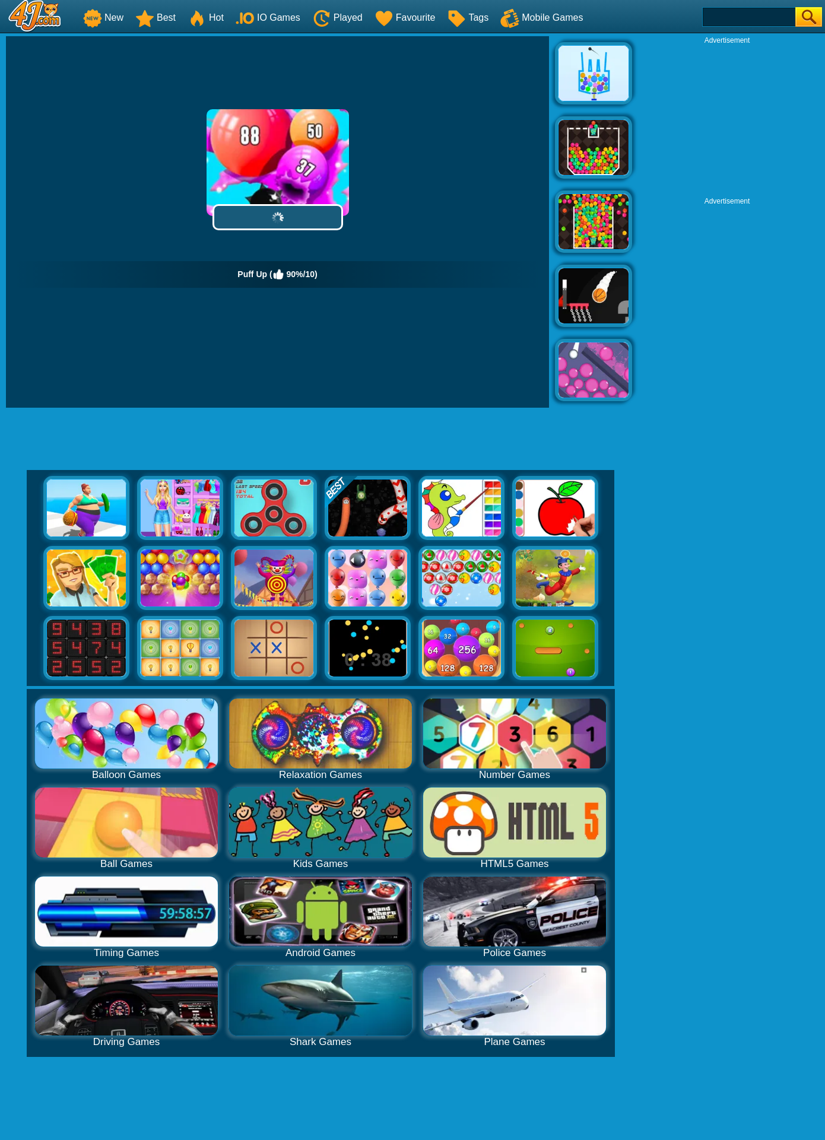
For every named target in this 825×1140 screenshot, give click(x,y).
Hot (206, 17)
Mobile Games (541, 17)
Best (155, 17)
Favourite (405, 17)
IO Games (268, 17)
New (103, 17)
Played (337, 17)
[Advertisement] (727, 119)
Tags (467, 17)
